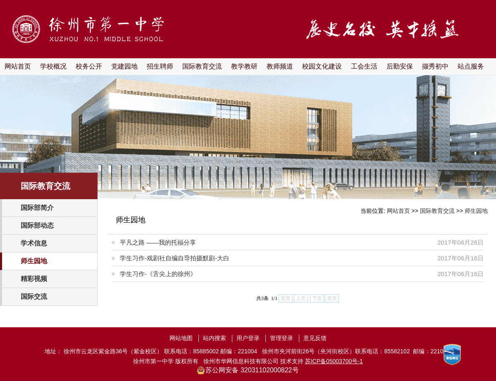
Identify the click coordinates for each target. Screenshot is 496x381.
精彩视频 (34, 278)
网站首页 (18, 66)
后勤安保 (399, 66)
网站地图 (181, 338)
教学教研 (244, 66)
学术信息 (34, 243)
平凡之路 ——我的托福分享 (158, 242)
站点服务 (471, 66)
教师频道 (280, 66)
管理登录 (281, 338)
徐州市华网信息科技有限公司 (241, 361)
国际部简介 (37, 207)
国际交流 (34, 296)
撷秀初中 (435, 66)
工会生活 (364, 66)
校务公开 (89, 66)
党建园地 (124, 66)
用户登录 (248, 338)
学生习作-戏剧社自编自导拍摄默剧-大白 (174, 258)
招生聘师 (160, 66)
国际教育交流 (202, 66)
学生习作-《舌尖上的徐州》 (158, 273)
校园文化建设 (322, 66)
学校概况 (53, 66)
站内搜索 (214, 338)
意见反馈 (315, 338)
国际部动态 (37, 225)
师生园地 (34, 260)
